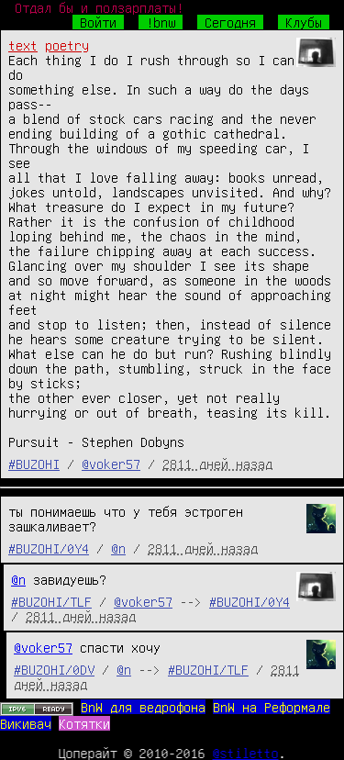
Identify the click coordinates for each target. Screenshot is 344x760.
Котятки (84, 723)
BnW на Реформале (271, 706)
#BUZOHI (34, 463)
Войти (98, 22)
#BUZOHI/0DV (54, 669)
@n (118, 548)
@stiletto (246, 752)
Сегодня (230, 22)
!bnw (160, 22)
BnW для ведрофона (143, 706)
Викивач (25, 723)
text (23, 45)
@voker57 (111, 463)
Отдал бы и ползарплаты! (99, 7)
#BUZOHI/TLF (51, 601)
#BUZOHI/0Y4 (48, 548)
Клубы (303, 22)
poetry (67, 45)
